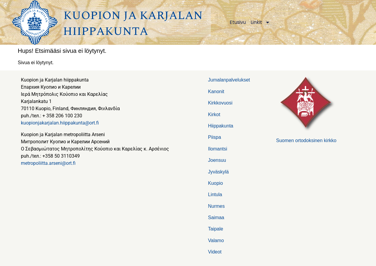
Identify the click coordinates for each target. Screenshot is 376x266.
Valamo (216, 240)
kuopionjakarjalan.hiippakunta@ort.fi (60, 123)
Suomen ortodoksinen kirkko (306, 140)
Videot (215, 251)
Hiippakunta (221, 125)
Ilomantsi (217, 148)
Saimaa (216, 217)
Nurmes (216, 206)
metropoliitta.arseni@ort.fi (48, 163)
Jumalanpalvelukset (229, 79)
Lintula (215, 194)
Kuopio (215, 183)
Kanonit (216, 91)
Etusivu (238, 22)
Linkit (260, 22)
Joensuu (217, 160)
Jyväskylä (218, 171)
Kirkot (214, 114)
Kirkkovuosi (220, 102)
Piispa (214, 137)
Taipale (215, 228)
